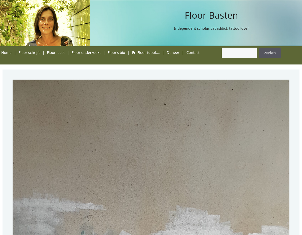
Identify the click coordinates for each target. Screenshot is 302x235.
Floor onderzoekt (86, 52)
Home (6, 52)
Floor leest (55, 52)
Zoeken (270, 52)
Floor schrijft (29, 52)
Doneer (173, 52)
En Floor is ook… (146, 52)
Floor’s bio (116, 52)
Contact (193, 52)
